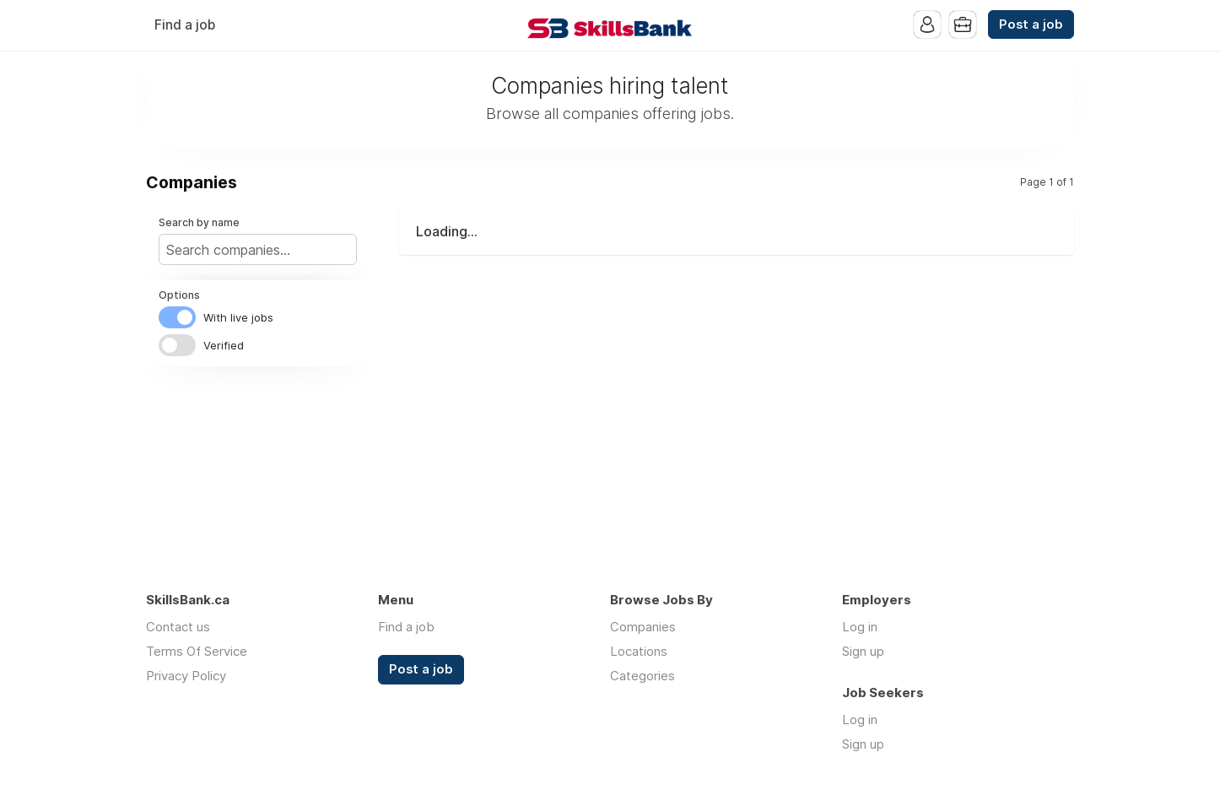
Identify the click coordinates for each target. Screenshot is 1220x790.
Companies (643, 627)
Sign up (863, 651)
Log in (859, 627)
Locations (638, 651)
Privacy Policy (186, 676)
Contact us (178, 627)
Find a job (184, 25)
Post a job (1031, 24)
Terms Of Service (196, 651)
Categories (642, 676)
